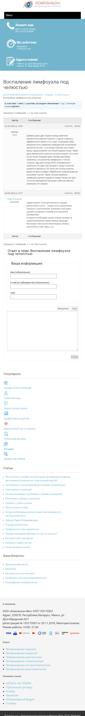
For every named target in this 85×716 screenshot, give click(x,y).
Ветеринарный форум (20, 699)
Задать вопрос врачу (15, 408)
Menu (9, 15)
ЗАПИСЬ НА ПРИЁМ (14, 459)
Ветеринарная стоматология (24, 661)
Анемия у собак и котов (18, 542)
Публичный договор (15, 439)
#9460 (77, 193)
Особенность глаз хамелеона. (22, 529)
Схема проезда (12, 398)
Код (75, 308)
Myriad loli (11, 569)
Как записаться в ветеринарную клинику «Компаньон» (36, 485)
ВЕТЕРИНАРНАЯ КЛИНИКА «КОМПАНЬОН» (23, 95)
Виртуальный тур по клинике (20, 428)
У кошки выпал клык (17, 524)
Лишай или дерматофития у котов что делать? (31, 533)
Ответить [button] (68, 126)
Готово (74, 357)
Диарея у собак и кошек (19, 503)
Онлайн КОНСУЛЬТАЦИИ (17, 388)
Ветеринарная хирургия (21, 653)
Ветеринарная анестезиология (26, 669)
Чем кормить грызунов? (19, 489)
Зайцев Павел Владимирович (22, 520)
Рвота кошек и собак (17, 507)
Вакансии (12, 695)
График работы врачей (16, 418)
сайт (52, 227)
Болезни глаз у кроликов (19, 538)
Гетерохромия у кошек (18, 547)
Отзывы (11, 703)
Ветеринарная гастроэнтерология (28, 665)
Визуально (63, 308)
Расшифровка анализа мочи (21, 582)
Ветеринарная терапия (21, 649)
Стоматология (61, 95)
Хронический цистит (17, 564)
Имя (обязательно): (20, 272)
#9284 (77, 126)
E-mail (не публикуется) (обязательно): (30, 282)
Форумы (49, 95)
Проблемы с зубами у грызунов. (23, 498)
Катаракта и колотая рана (20, 573)
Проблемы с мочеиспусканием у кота (26, 578)
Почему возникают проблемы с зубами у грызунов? (34, 494)
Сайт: (13, 293)
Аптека (10, 691)
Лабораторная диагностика (24, 657)
